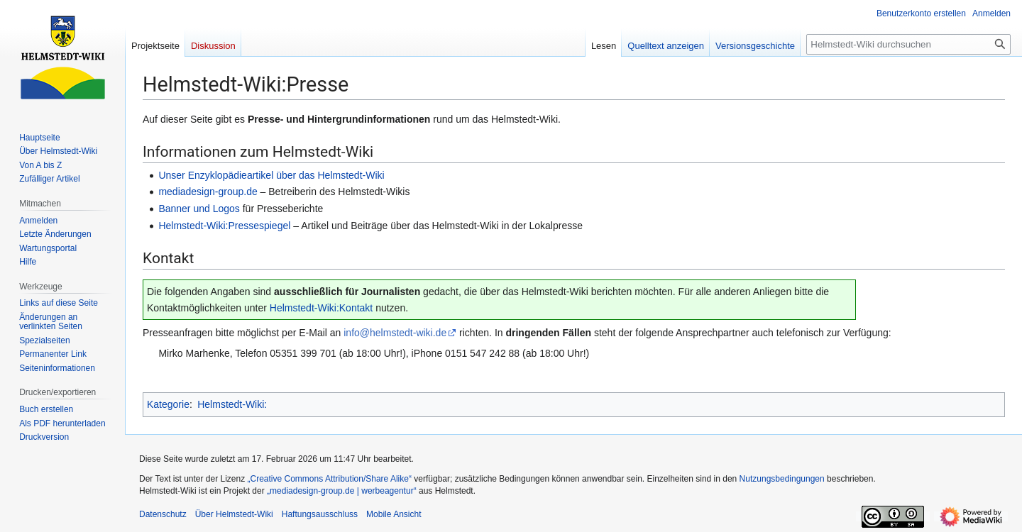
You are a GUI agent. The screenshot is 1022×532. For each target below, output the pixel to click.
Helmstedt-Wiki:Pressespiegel (224, 225)
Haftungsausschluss (320, 514)
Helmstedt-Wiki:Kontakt (321, 308)
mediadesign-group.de (207, 191)
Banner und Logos (198, 208)
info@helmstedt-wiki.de (395, 332)
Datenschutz (163, 514)
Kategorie (168, 404)
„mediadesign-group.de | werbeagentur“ (342, 491)
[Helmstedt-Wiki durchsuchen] (908, 44)
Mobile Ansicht (393, 514)
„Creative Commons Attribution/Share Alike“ (330, 479)
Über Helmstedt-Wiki (234, 514)
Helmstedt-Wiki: (232, 404)
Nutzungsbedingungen (782, 479)
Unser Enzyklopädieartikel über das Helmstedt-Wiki (271, 175)
